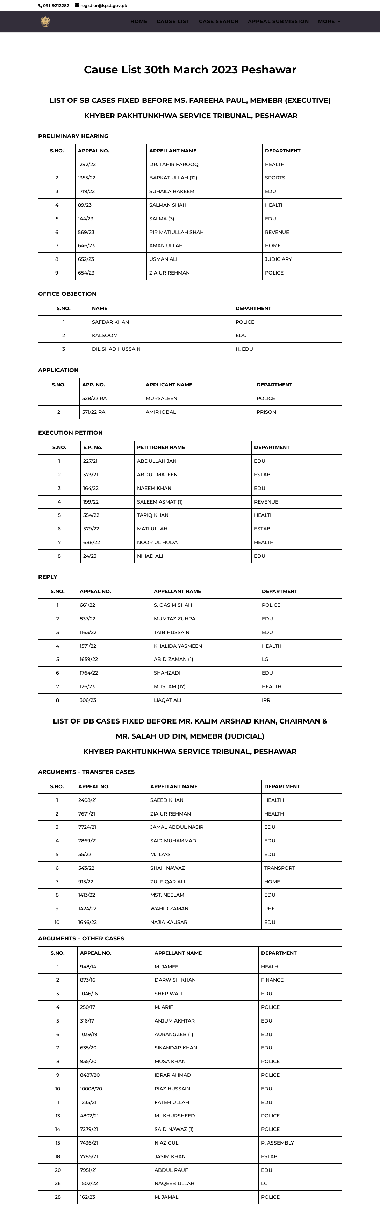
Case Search (219, 21)
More (326, 21)
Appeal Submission (278, 21)
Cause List (173, 21)
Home (139, 21)
